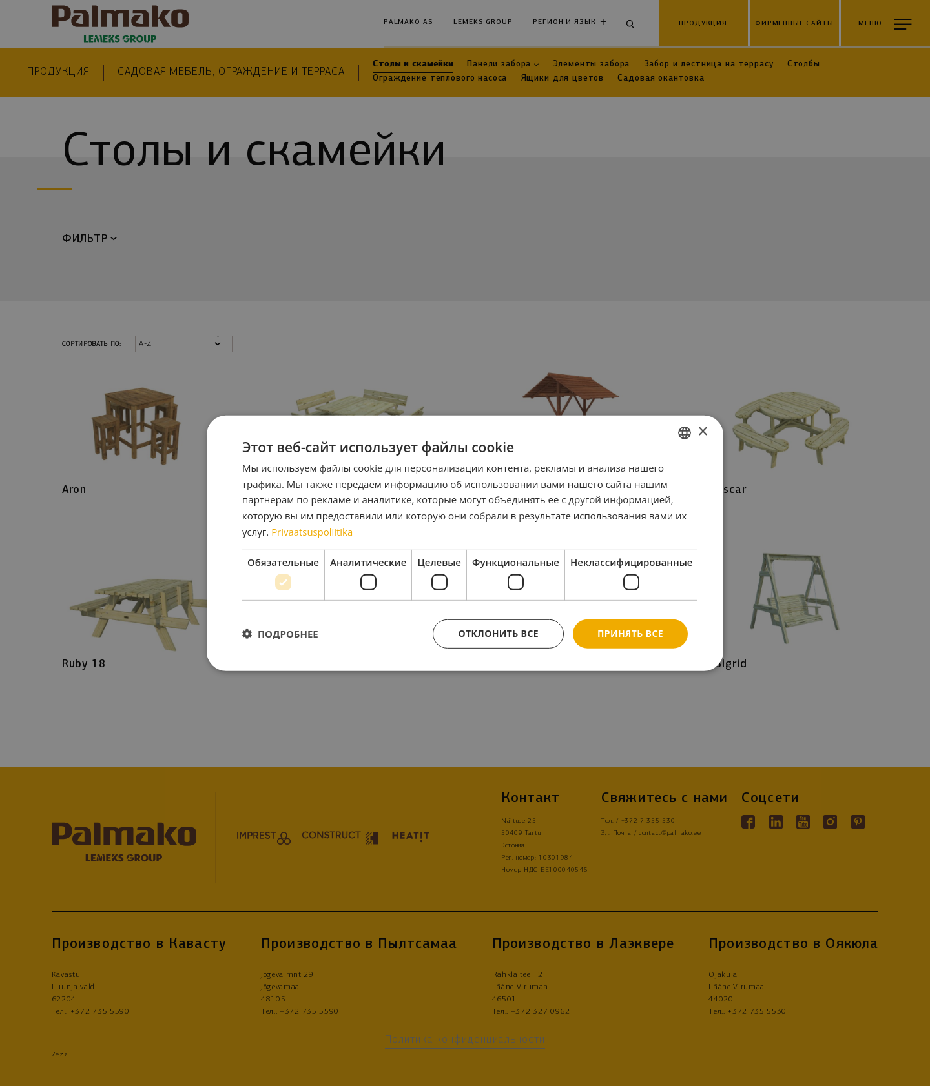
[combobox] (684, 432)
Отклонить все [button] (498, 633)
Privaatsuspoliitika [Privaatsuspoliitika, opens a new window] (312, 531)
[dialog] (465, 542)
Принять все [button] (630, 633)
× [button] (702, 432)
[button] (280, 634)
